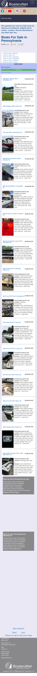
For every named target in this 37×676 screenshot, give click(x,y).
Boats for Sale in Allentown (10, 53)
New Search (18, 628)
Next (14, 632)
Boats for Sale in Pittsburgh (10, 60)
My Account (4, 640)
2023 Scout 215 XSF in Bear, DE (12, 374)
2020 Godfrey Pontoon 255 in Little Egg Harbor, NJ (13, 454)
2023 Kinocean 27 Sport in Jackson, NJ (13, 214)
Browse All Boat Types (11, 492)
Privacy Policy (5, 653)
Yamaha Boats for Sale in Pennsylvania (14, 541)
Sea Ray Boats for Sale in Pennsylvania (14, 538)
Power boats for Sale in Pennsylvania (13, 481)
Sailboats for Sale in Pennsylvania (12, 487)
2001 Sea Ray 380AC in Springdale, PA (13, 186)
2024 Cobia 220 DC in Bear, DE (12, 322)
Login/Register (5, 638)
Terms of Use (4, 655)
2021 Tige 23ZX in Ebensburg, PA (12, 132)
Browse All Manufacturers (12, 549)
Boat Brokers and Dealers (8, 644)
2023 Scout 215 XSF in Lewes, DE (12, 348)
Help (2, 647)
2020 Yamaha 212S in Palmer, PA (12, 427)
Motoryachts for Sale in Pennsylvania (13, 488)
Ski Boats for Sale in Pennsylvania (12, 485)
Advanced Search (6, 72)
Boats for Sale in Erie (9, 55)
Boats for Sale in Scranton (10, 62)
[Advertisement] (18, 512)
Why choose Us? (6, 643)
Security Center (5, 651)
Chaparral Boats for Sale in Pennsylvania (14, 540)
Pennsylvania (5, 67)
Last (23, 632)
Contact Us (4, 649)
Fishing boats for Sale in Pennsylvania (13, 483)
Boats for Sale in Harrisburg (10, 57)
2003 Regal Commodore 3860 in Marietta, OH (12, 159)
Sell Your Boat (6, 18)
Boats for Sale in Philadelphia (11, 58)
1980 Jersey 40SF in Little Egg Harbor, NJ (11, 269)
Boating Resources (6, 657)
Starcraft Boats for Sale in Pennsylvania (14, 547)
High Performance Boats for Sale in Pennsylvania (16, 490)
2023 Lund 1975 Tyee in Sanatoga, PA (13, 296)
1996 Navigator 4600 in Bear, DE (12, 106)
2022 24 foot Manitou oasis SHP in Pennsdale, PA (13, 241)
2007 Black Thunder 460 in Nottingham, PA (10, 79)
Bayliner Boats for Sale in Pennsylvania (14, 545)
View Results (18, 70)
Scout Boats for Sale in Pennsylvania (13, 543)
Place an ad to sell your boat (18, 635)
